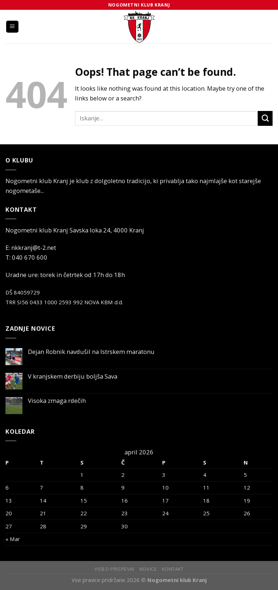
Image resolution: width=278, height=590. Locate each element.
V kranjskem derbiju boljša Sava (72, 376)
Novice (148, 569)
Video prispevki (114, 569)
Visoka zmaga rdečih (57, 400)
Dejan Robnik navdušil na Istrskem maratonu (91, 351)
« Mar (12, 538)
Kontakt (172, 569)
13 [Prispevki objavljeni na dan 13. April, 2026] (8, 500)
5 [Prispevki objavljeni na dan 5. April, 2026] (245, 474)
